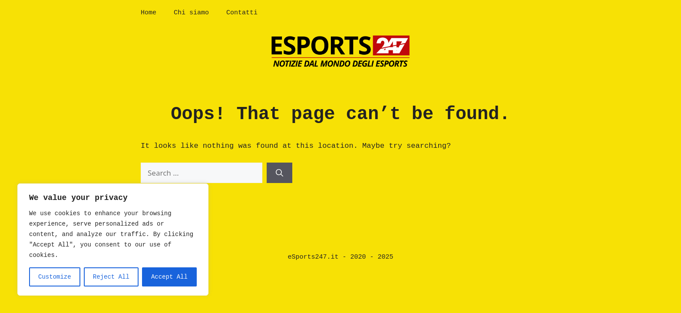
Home (148, 13)
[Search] (279, 173)
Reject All (111, 276)
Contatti (242, 13)
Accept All (169, 276)
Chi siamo (191, 13)
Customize (54, 276)
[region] (112, 239)
